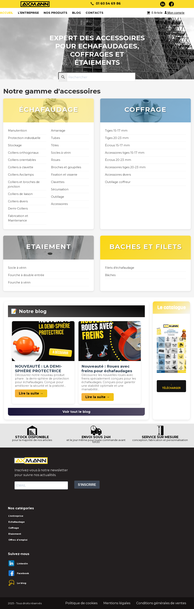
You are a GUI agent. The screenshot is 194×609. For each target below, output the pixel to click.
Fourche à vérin (19, 282)
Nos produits (55, 13)
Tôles (55, 145)
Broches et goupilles (66, 167)
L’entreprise (28, 13)
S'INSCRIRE (87, 484)
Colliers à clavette (20, 167)
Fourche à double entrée (26, 275)
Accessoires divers (118, 174)
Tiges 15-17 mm (116, 130)
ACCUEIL (6, 13)
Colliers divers (18, 201)
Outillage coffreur (117, 182)
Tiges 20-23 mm (117, 138)
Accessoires (59, 204)
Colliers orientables (22, 160)
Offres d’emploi (17, 539)
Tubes (55, 138)
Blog (76, 13)
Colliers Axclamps (21, 174)
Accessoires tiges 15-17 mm (124, 152)
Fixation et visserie (64, 174)
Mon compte (174, 13)
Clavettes (57, 182)
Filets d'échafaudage (119, 268)
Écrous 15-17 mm (117, 145)
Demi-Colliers (18, 208)
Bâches (110, 275)
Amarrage (58, 130)
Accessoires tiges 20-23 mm (125, 167)
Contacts (94, 13)
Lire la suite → (31, 393)
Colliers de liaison (20, 194)
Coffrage (13, 527)
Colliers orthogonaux (23, 152)
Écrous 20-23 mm (118, 160)
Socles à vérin (61, 152)
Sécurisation (60, 189)
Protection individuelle (24, 138)
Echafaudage (16, 521)
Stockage (15, 145)
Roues (55, 160)
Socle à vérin (17, 268)
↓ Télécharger (171, 386)
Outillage (57, 197)
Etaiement (14, 533)
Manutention (17, 130)
